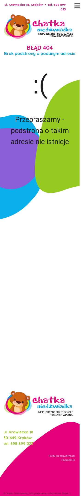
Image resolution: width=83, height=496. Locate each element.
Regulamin (68, 460)
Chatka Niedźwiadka (17, 493)
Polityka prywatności (62, 455)
